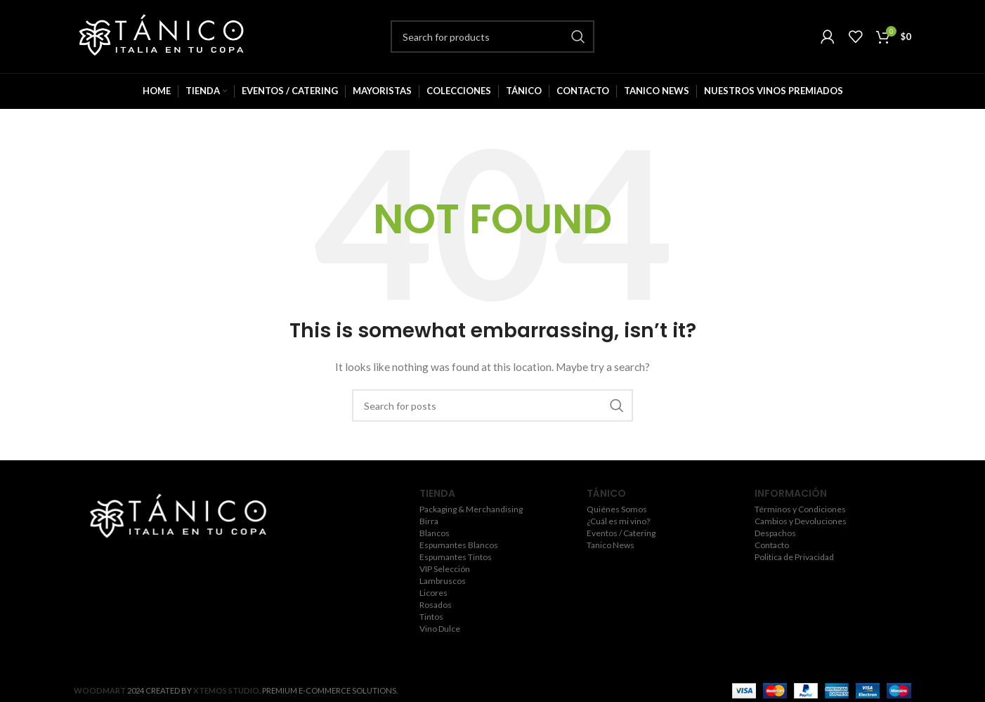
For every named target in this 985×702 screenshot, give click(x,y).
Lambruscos (442, 581)
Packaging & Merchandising (471, 509)
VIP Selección (444, 569)
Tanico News (610, 545)
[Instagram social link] (175, 557)
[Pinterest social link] (218, 557)
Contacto (772, 545)
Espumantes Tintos (455, 557)
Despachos (775, 533)
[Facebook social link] (137, 557)
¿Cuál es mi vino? (618, 521)
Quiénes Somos (617, 509)
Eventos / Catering (621, 533)
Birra (428, 521)
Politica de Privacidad (794, 557)
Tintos (431, 617)
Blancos (434, 533)
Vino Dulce (439, 629)
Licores (433, 593)
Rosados (435, 605)
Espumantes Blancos (458, 545)
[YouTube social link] (196, 557)
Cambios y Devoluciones (801, 521)
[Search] (492, 36)
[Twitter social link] (155, 557)
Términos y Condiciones (800, 509)
